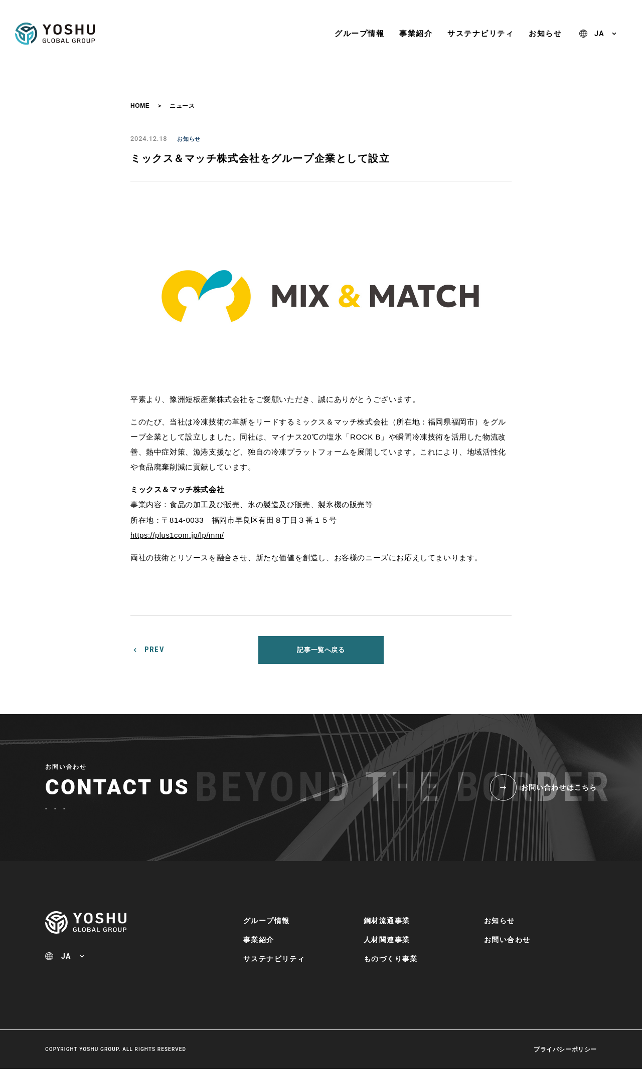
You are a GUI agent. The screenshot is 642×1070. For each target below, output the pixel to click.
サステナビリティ (480, 33)
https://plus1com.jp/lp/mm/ (178, 535)
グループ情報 (359, 33)
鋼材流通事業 (387, 921)
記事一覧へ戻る (321, 650)
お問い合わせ (507, 940)
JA (599, 34)
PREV (154, 650)
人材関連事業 (387, 940)
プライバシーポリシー (565, 1050)
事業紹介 (415, 33)
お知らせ (545, 33)
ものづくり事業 (391, 959)
